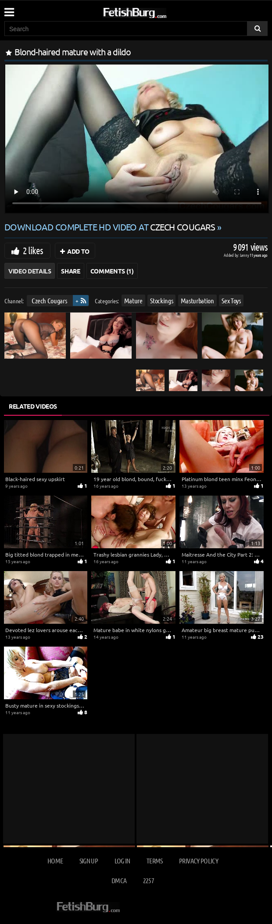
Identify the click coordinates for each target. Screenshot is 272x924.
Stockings (161, 300)
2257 (148, 880)
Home (55, 860)
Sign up (88, 860)
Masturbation (197, 300)
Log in (122, 860)
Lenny (245, 255)
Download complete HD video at (110, 226)
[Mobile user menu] (9, 9)
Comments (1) (112, 271)
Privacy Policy (198, 860)
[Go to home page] (151, 11)
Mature (133, 300)
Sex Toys (231, 300)
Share (70, 271)
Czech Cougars (49, 300)
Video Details (29, 271)
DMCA (118, 880)
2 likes (33, 250)
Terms (155, 860)
